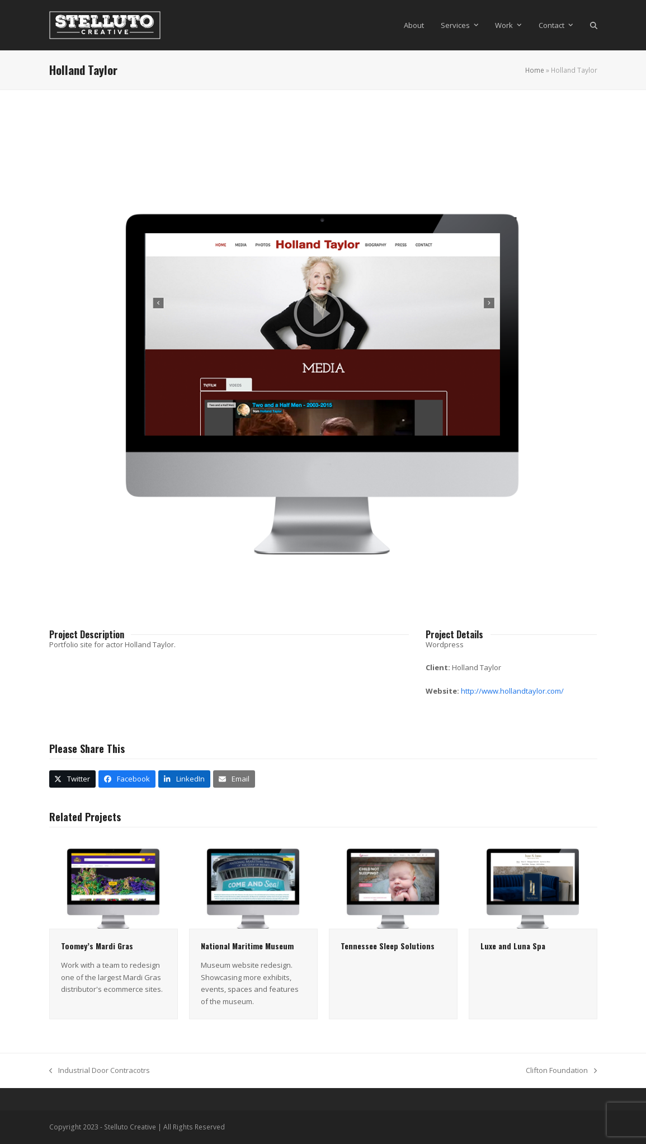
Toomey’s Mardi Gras (97, 946)
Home (534, 70)
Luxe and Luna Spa (512, 946)
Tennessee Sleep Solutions (388, 946)
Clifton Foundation (561, 1070)
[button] (594, 25)
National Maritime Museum (247, 946)
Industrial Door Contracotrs (99, 1070)
